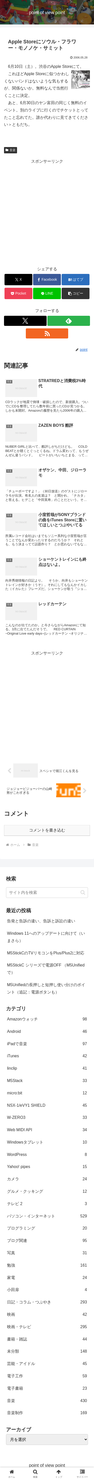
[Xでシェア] (18, 279)
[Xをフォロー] (25, 321)
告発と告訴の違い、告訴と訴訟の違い (41, 921)
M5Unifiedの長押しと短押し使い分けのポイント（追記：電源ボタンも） (46, 988)
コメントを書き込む (47, 830)
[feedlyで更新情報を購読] (68, 321)
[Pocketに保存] (18, 293)
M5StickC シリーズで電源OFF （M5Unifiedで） (45, 969)
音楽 (11, 150)
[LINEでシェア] (47, 293)
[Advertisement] (47, 212)
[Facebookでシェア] (47, 279)
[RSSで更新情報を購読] (47, 333)
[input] (47, 892)
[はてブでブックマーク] (75, 279)
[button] (75, 293)
